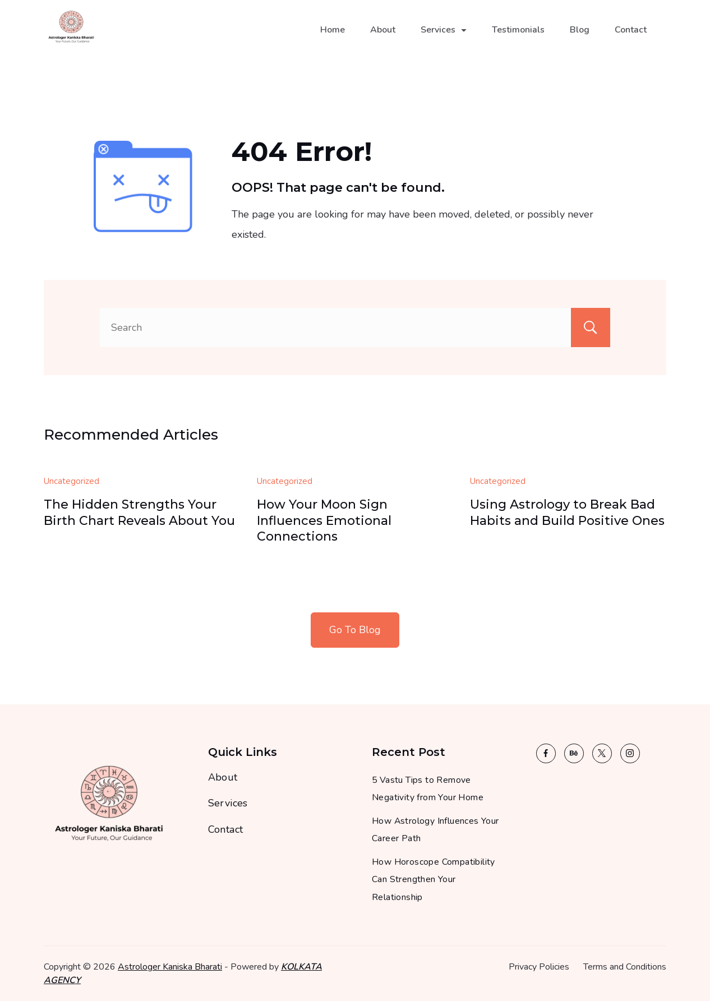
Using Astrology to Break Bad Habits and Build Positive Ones (567, 512)
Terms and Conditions (624, 967)
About (382, 37)
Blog (579, 37)
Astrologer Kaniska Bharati (170, 967)
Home (332, 37)
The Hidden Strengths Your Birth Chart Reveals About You (139, 512)
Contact (631, 37)
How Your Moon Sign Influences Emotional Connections (324, 520)
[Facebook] (546, 753)
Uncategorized (71, 481)
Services (444, 37)
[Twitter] (602, 753)
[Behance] (574, 753)
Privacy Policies (539, 967)
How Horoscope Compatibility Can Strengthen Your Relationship (433, 879)
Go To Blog (355, 629)
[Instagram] (630, 753)
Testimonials (518, 37)
